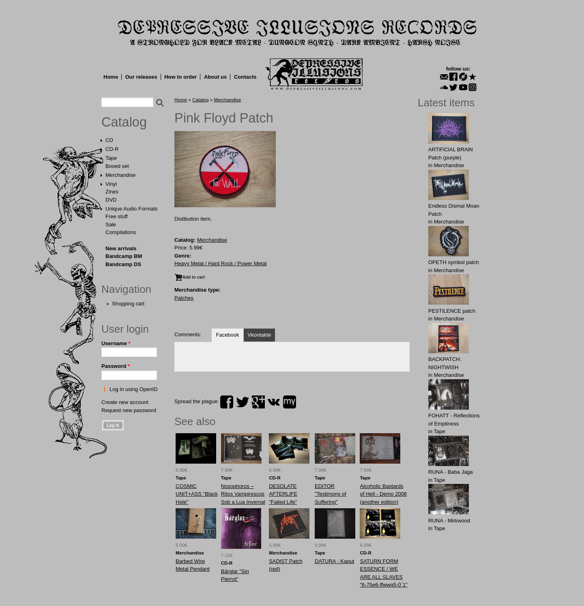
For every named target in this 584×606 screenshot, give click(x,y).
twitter (242, 401)
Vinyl (111, 184)
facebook (226, 401)
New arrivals (121, 248)
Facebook (227, 335)
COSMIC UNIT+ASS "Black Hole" (197, 494)
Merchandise (120, 175)
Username (116, 343)
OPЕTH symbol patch (453, 262)
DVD (110, 200)
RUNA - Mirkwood (449, 521)
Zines (111, 192)
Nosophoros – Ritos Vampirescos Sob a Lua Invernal (243, 494)
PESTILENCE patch (451, 311)
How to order (180, 77)
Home (110, 77)
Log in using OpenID (134, 389)
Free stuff (116, 216)
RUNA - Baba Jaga (450, 472)
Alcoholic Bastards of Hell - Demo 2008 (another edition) (383, 494)
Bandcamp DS (123, 264)
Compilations (120, 232)
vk (273, 401)
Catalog (124, 122)
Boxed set (117, 166)
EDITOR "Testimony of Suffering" (330, 494)
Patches (183, 298)
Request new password (128, 410)
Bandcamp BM (123, 256)
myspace (289, 401)
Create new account (124, 402)
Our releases (141, 77)
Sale (110, 224)
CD (109, 140)
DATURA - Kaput (334, 561)
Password (115, 366)
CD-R (112, 149)
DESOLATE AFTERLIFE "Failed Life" (283, 494)
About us (215, 77)
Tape (111, 158)
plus (258, 401)
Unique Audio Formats (131, 209)
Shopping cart (128, 304)
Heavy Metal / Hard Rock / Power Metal (220, 263)
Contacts (245, 77)
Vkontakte (259, 335)
